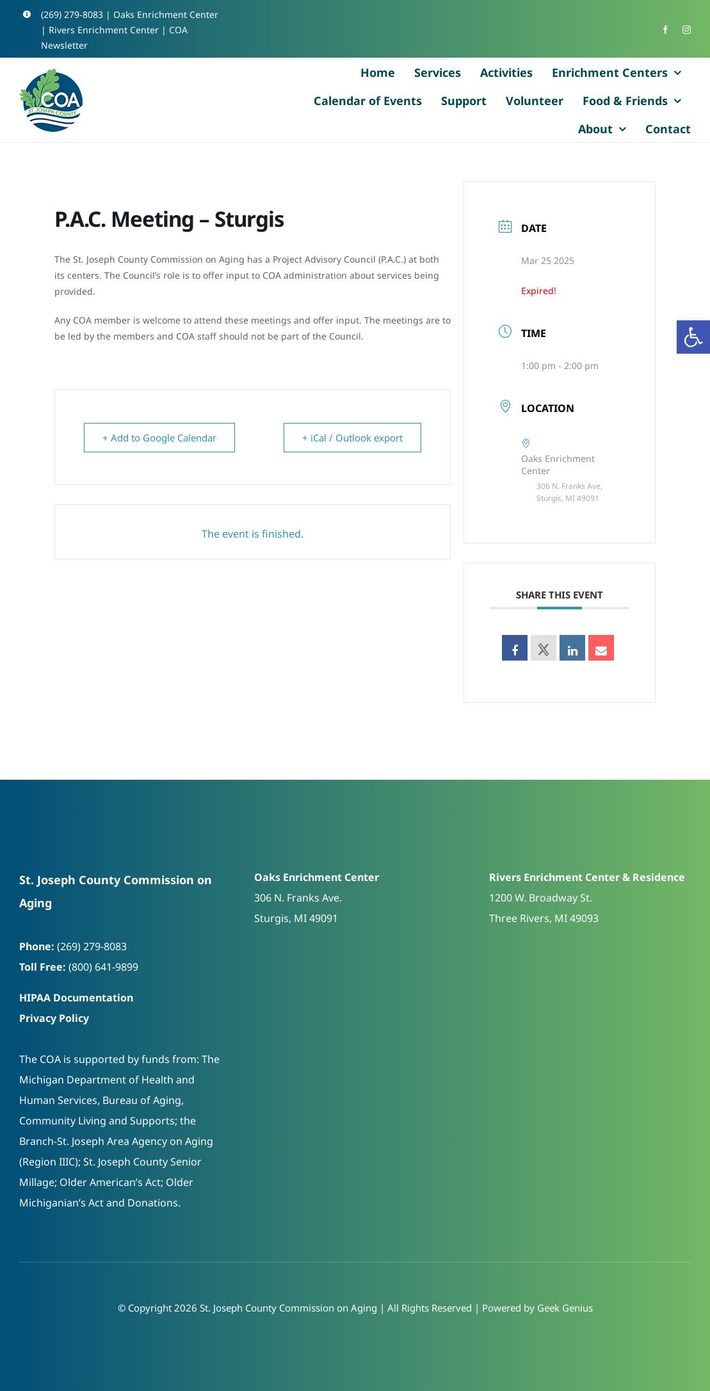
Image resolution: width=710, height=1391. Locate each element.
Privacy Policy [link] (54, 1018)
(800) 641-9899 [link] (103, 967)
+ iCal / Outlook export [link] (352, 437)
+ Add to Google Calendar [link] (159, 437)
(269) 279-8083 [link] (72, 14)
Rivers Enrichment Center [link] (104, 30)
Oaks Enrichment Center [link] (165, 14)
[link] (693, 337)
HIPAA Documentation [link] (76, 998)
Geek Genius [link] (565, 1307)
